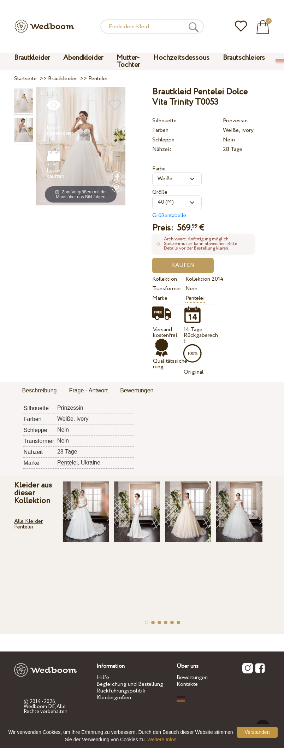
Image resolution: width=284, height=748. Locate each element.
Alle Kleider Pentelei (28, 524)
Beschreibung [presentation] (39, 390)
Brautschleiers (244, 58)
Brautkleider (32, 58)
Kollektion (164, 279)
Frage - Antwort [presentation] (88, 390)
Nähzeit (161, 149)
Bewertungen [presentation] (136, 390)
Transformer (166, 288)
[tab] (40, 391)
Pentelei (195, 298)
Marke (159, 298)
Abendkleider (83, 58)
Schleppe (163, 139)
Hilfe (102, 677)
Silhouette (164, 120)
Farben (160, 130)
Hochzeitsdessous (181, 58)
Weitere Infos (161, 739)
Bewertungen (192, 677)
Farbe (159, 168)
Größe (159, 192)
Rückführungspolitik (121, 691)
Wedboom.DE (39, 706)
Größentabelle (169, 215)
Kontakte (187, 684)
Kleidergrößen (113, 698)
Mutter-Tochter (128, 61)
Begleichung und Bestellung (129, 684)
